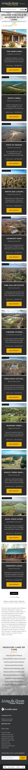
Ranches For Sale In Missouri (14, 678)
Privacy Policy (5, 747)
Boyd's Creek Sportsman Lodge (14, 98)
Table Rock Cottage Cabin (14, 379)
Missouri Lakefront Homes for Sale (14, 671)
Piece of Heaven (14, 145)
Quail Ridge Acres (14, 519)
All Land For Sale (5, 732)
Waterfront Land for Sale (7, 740)
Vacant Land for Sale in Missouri (14, 681)
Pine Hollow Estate (14, 285)
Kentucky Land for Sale (7, 736)
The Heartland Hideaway (14, 52)
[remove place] (25, 9)
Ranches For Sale (6, 744)
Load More (14, 593)
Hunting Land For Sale (7, 738)
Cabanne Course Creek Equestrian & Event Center (14, 332)
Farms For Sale (5, 742)
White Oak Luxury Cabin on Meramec (14, 192)
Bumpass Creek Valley (14, 426)
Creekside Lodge (14, 566)
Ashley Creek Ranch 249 (14, 472)
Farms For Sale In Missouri (14, 655)
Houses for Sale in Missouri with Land (14, 658)
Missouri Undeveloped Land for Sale (14, 675)
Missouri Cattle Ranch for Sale (14, 665)
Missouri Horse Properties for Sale (14, 668)
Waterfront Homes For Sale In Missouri (14, 684)
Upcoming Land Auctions (8, 746)
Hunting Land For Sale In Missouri (14, 662)
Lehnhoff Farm (14, 238)
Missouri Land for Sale (7, 734)
